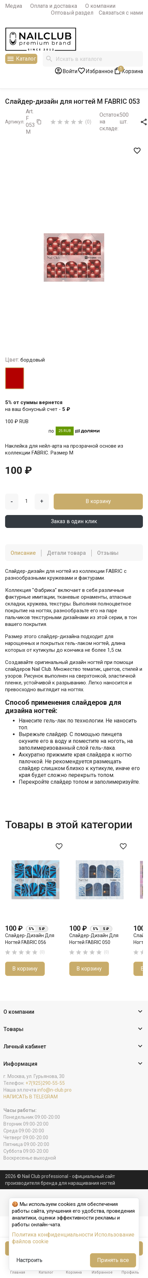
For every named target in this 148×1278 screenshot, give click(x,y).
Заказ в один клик (74, 521)
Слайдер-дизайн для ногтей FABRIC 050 (93, 939)
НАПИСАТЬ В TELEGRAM (30, 1096)
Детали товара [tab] (66, 553)
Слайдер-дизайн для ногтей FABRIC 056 (29, 939)
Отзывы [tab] (107, 553)
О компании (100, 6)
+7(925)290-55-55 (45, 1083)
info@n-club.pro (54, 1090)
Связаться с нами (121, 13)
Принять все (113, 1260)
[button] (74, 1012)
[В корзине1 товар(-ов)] (128, 71)
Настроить (29, 1260)
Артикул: (14, 122)
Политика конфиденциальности (52, 1234)
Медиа (13, 6)
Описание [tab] (23, 553)
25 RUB (64, 431)
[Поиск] (93, 59)
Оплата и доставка (53, 6)
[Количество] (26, 501)
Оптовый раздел (72, 13)
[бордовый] (14, 378)
